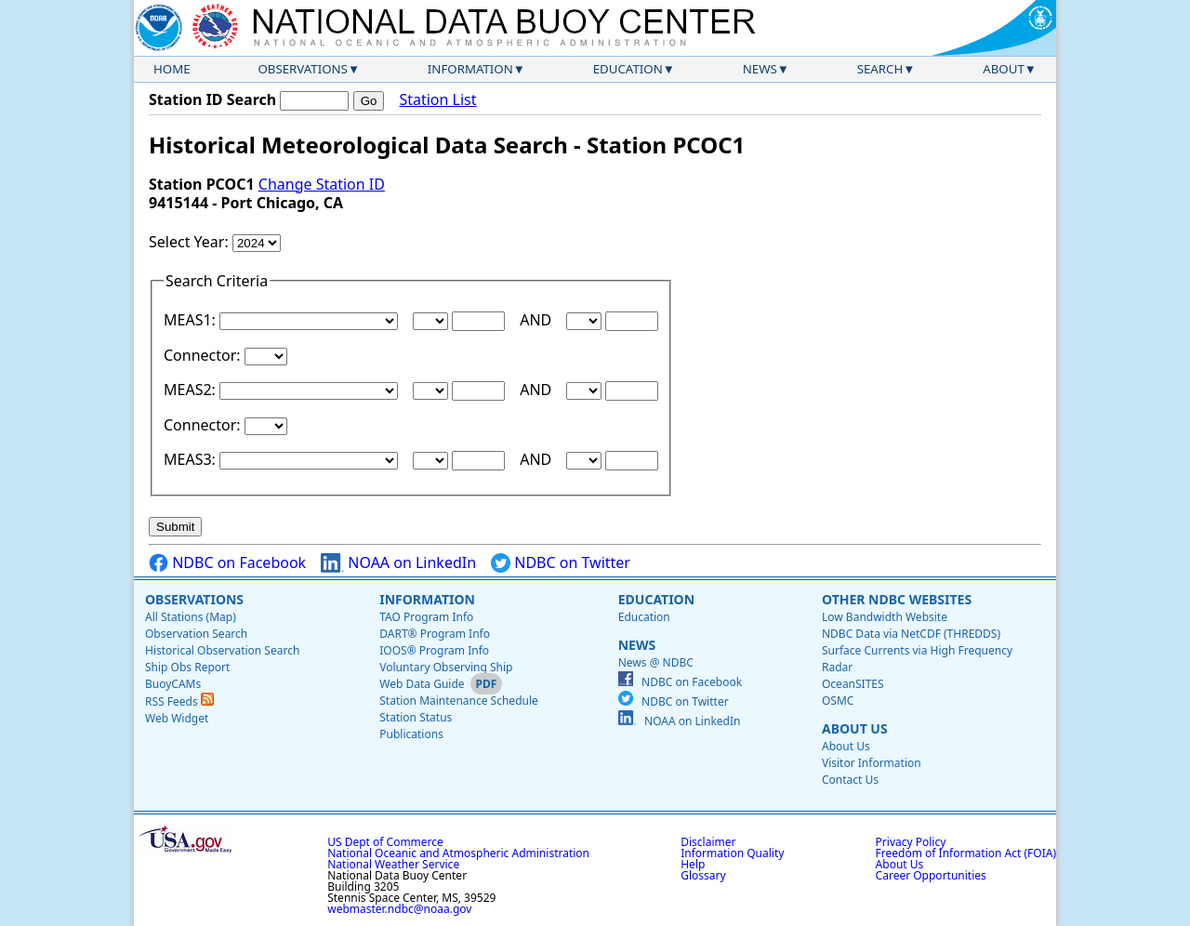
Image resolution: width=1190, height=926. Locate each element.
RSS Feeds (179, 701)
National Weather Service (393, 864)
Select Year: (190, 242)
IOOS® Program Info (434, 650)
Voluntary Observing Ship (445, 667)
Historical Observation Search (222, 650)
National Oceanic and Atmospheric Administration (458, 853)
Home (172, 68)
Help (693, 864)
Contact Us (850, 779)
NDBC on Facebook (227, 563)
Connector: (204, 355)
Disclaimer (708, 842)
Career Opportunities (931, 875)
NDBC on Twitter (560, 563)
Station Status (415, 717)
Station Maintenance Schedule (458, 700)
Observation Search (196, 634)
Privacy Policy (911, 842)
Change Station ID (321, 184)
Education (628, 68)
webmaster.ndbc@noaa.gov (399, 909)
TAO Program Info (426, 617)
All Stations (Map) (190, 617)
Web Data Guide (421, 684)
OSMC (837, 700)
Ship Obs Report (187, 667)
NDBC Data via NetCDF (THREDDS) (911, 634)
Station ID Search (212, 99)
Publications (411, 734)
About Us (855, 728)
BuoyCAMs (173, 684)
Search (880, 68)
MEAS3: (191, 459)
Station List (437, 100)
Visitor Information (871, 763)
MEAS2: (191, 389)
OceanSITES (853, 684)
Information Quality (732, 853)
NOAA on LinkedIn (398, 563)
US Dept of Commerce (385, 842)
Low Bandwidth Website (884, 617)
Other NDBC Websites (897, 599)
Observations (302, 68)
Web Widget (176, 718)
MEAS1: (191, 320)
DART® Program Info (434, 634)
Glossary (703, 875)
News (760, 68)
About (1004, 68)
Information (470, 68)
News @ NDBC (656, 662)
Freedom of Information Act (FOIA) (966, 853)
